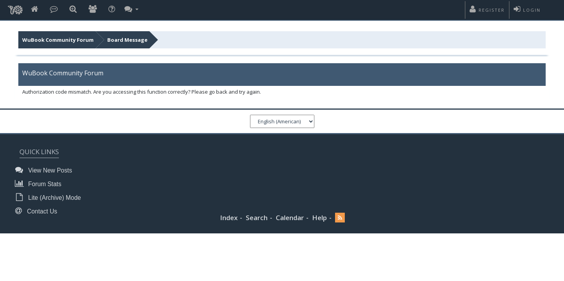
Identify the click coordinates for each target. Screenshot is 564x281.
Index (229, 217)
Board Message (127, 39)
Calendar (290, 217)
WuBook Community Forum (58, 39)
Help (319, 217)
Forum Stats (40, 183)
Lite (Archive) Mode (50, 197)
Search (257, 217)
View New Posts (46, 170)
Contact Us (38, 211)
